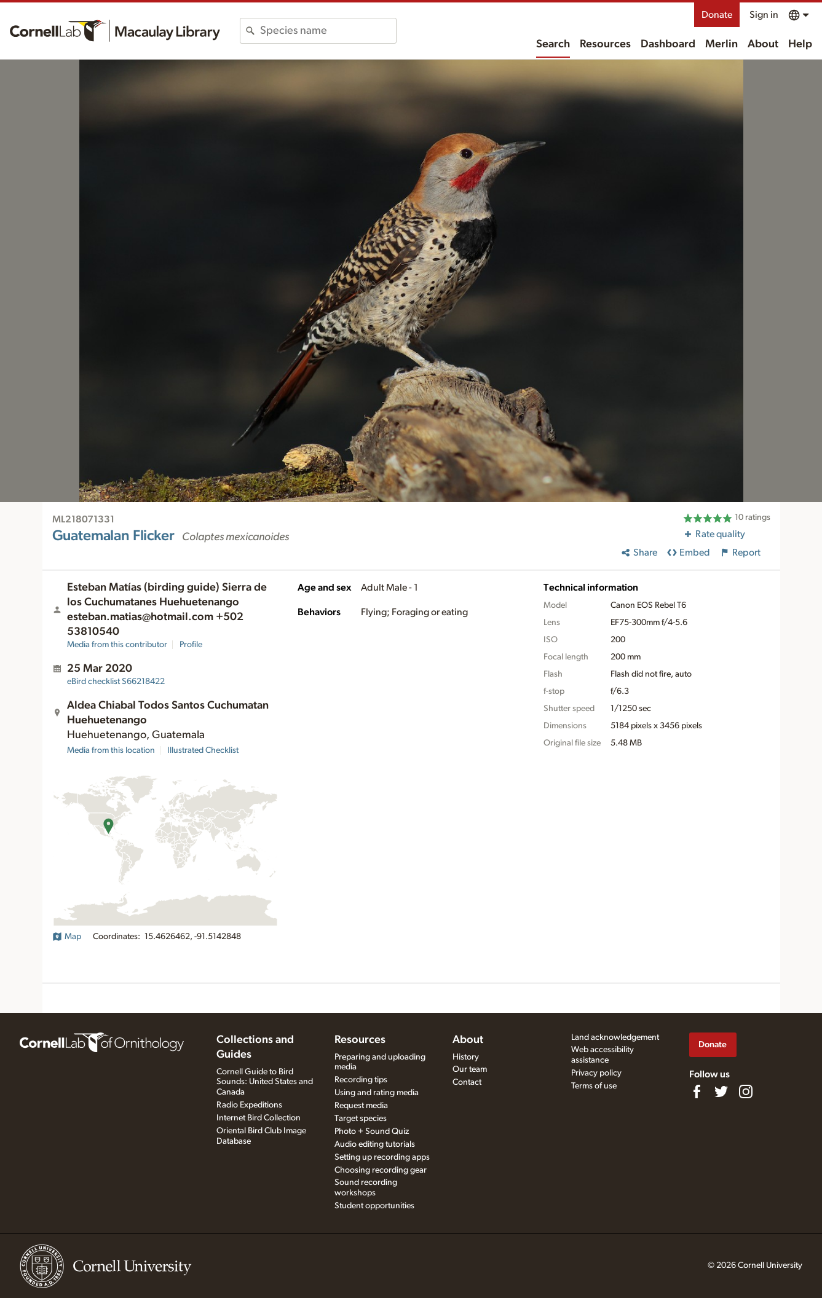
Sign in (763, 15)
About (763, 44)
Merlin (721, 44)
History (465, 1057)
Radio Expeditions (249, 1105)
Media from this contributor (117, 644)
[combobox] (328, 30)
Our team (469, 1069)
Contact (466, 1082)
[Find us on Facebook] (696, 1091)
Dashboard (668, 44)
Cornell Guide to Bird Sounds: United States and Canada (264, 1082)
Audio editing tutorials (374, 1144)
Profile (191, 644)
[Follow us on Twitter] (721, 1091)
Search (553, 44)
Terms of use (594, 1086)
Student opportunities (374, 1206)
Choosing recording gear (380, 1170)
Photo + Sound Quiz (371, 1131)
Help (800, 44)
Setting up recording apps (382, 1157)
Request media (361, 1105)
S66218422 (116, 681)
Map (66, 936)
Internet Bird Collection (258, 1118)
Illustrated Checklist (203, 750)
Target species (360, 1118)
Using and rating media (376, 1092)
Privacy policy (596, 1073)
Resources (605, 44)
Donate (716, 15)
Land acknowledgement (615, 1037)
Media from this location (111, 750)
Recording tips (360, 1080)
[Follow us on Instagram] (745, 1091)
